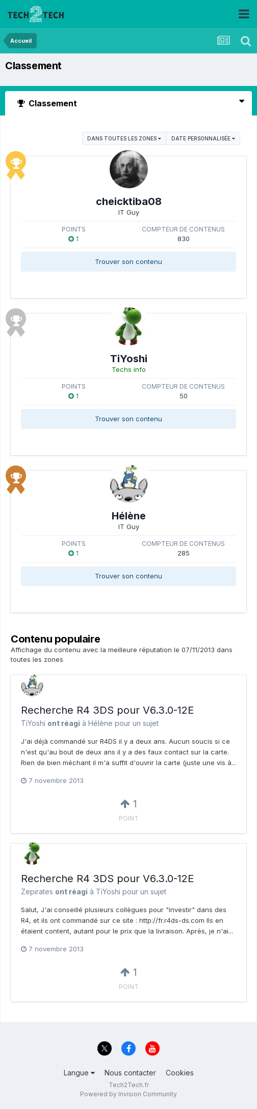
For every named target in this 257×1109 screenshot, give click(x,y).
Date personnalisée (203, 138)
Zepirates (37, 891)
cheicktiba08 (129, 201)
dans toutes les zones (124, 138)
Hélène (129, 516)
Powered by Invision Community (128, 1094)
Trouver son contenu (128, 261)
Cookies (180, 1072)
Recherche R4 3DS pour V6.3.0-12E (107, 710)
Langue (79, 1072)
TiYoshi (128, 359)
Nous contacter (130, 1072)
